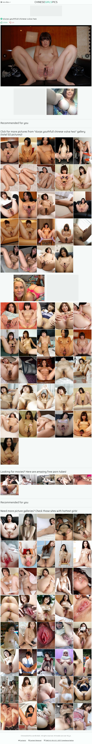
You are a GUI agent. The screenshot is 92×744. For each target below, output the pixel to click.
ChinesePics (46, 2)
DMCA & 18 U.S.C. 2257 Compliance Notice (59, 740)
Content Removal (34, 740)
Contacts (22, 740)
